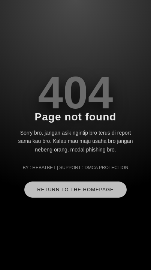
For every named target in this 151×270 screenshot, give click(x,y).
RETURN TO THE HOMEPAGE (75, 189)
